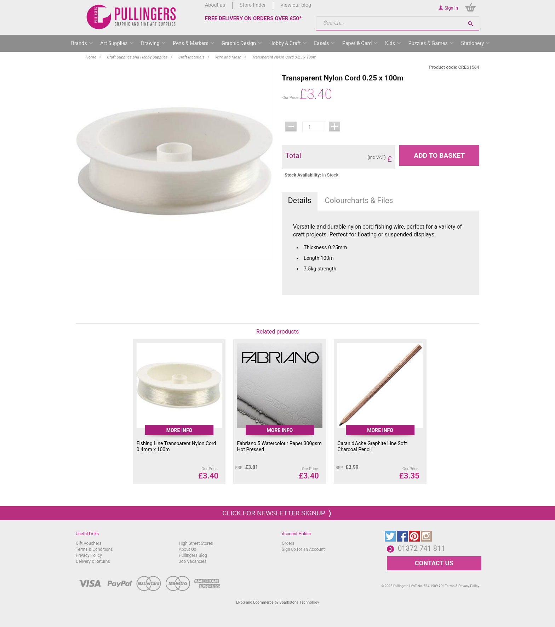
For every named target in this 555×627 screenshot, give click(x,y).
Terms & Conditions (94, 549)
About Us (187, 549)
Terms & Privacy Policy (462, 586)
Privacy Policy (89, 555)
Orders (288, 543)
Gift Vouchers (89, 543)
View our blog (295, 5)
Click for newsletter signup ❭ (277, 513)
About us (215, 5)
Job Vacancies (192, 561)
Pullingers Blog (193, 555)
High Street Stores (196, 543)
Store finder (253, 5)
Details (299, 200)
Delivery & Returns (93, 561)
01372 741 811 (421, 548)
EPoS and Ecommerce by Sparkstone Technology (277, 602)
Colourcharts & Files (359, 200)
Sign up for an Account (303, 549)
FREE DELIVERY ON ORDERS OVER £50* (253, 18)
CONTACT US (434, 563)
